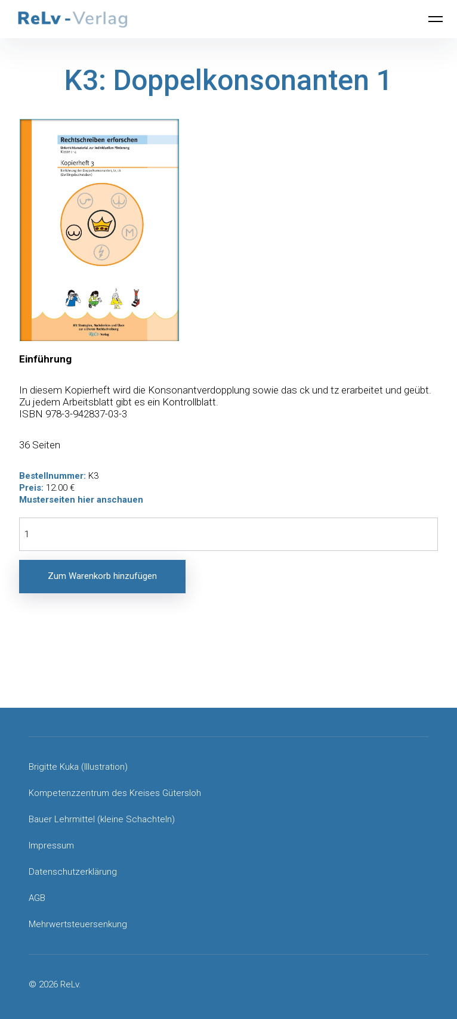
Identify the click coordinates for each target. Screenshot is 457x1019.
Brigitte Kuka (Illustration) (78, 766)
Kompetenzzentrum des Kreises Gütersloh (115, 793)
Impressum (51, 845)
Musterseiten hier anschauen (81, 499)
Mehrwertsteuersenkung (78, 924)
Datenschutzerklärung (73, 871)
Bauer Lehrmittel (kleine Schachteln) (102, 819)
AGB (37, 898)
